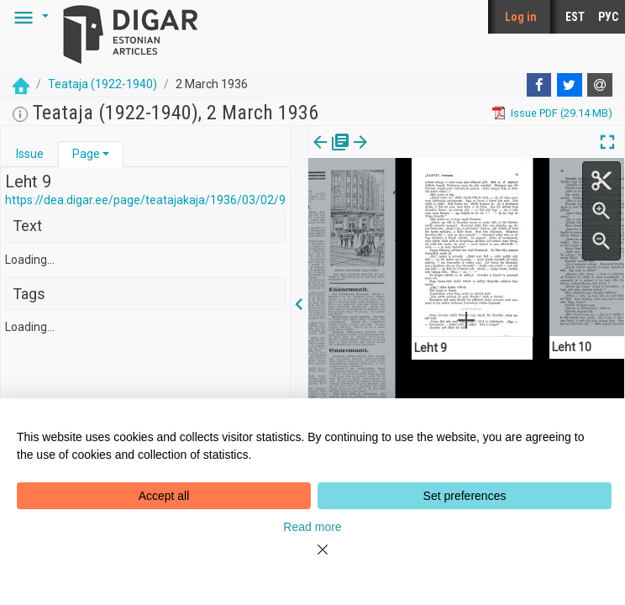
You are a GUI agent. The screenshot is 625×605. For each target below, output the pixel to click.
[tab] (30, 154)
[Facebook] (539, 85)
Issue (30, 153)
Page (86, 153)
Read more (312, 527)
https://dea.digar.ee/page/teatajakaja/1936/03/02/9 (145, 200)
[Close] (312, 559)
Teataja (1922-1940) (102, 84)
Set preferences (465, 495)
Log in (521, 17)
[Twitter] (569, 85)
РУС (608, 17)
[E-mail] (599, 85)
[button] (28, 17)
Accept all (164, 495)
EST (575, 17)
